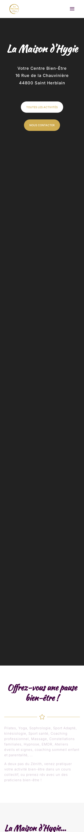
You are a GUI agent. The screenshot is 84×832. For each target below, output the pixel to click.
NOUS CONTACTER (42, 125)
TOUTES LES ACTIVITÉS (42, 107)
